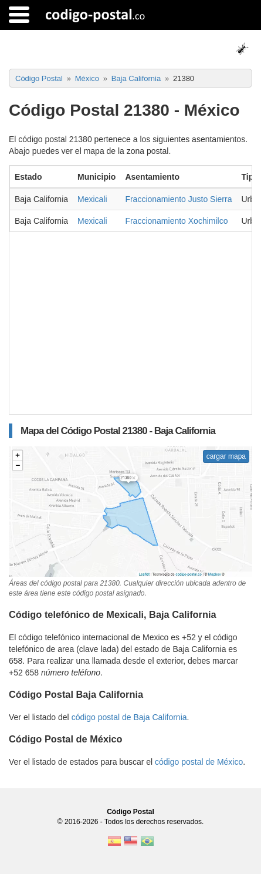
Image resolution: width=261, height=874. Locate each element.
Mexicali (92, 199)
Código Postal (130, 812)
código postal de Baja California (129, 717)
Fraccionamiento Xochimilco (176, 221)
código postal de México (199, 762)
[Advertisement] (130, 320)
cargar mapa (226, 456)
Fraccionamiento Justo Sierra (178, 199)
